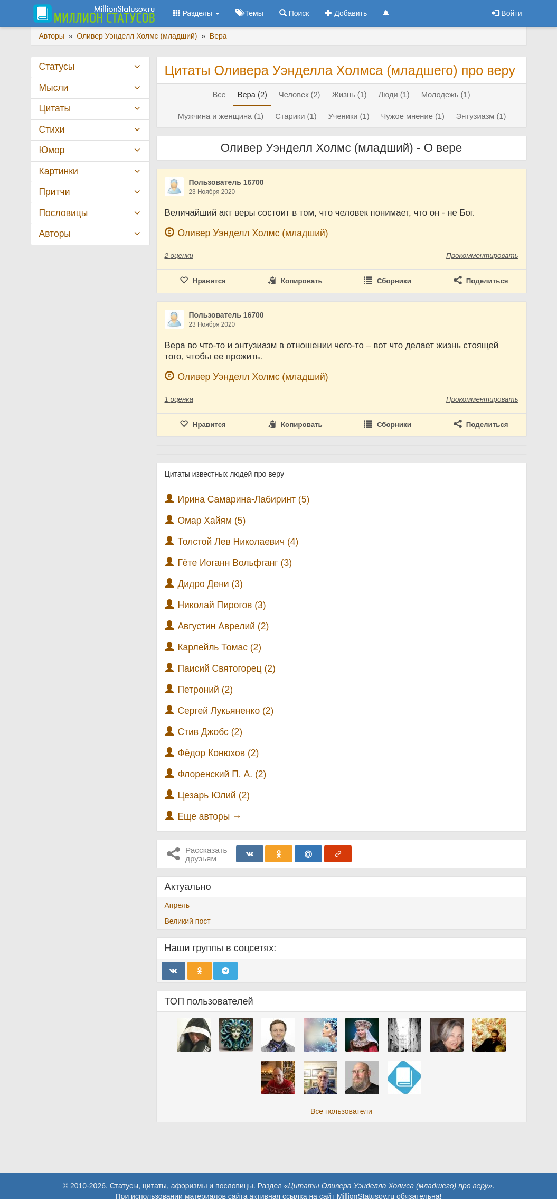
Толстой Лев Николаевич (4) (237, 541)
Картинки (58, 171)
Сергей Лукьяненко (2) (225, 710)
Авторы (55, 233)
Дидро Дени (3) (209, 584)
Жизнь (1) (349, 94)
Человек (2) (299, 94)
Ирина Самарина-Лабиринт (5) (243, 499)
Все (218, 94)
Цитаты (55, 108)
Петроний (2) (205, 689)
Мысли (54, 87)
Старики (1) (295, 116)
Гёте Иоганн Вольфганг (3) (234, 562)
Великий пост (188, 921)
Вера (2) (252, 94)
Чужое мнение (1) (412, 116)
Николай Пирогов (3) (221, 605)
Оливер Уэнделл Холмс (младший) (252, 233)
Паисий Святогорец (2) (226, 668)
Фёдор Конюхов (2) (218, 753)
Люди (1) (394, 94)
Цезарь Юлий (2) (213, 795)
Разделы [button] (196, 13)
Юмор (52, 150)
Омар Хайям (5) (211, 520)
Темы (249, 13)
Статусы (57, 66)
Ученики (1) (348, 116)
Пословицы (63, 213)
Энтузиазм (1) (481, 116)
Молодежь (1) (445, 94)
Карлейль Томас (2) (219, 647)
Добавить (346, 13)
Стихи (52, 129)
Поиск (294, 13)
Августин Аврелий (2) (223, 626)
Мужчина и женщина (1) (220, 116)
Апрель (177, 905)
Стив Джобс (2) (209, 732)
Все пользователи (341, 1111)
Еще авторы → (209, 816)
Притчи (54, 192)
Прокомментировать (482, 255)
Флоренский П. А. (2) (221, 774)
